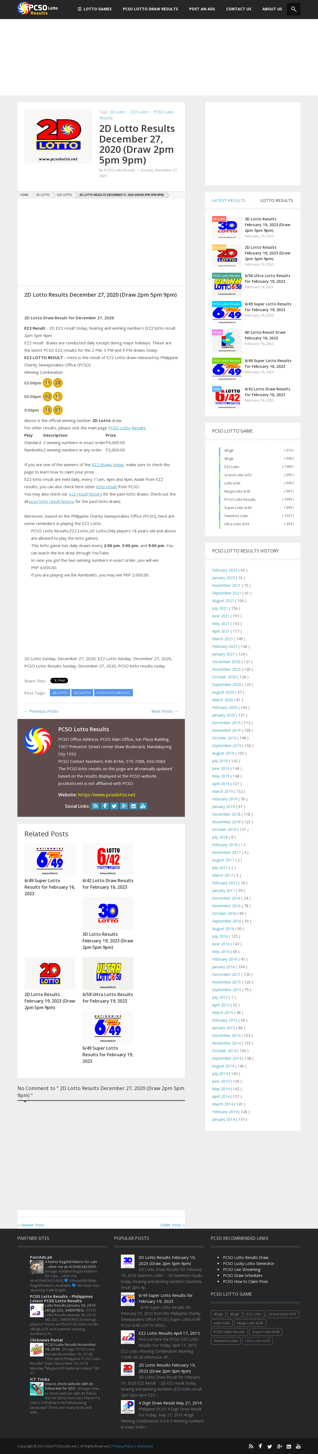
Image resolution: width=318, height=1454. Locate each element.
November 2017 (227, 852)
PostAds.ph (41, 1257)
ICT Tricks (40, 1379)
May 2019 (221, 776)
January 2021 (224, 654)
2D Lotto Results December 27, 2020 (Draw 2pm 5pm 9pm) (137, 144)
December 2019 (226, 722)
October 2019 (224, 737)
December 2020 (226, 661)
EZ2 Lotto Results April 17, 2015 (169, 1333)
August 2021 (223, 600)
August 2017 (223, 860)
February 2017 (225, 882)
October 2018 (224, 829)
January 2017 (224, 890)
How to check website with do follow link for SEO (69, 1386)
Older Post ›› (172, 1225)
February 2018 (225, 844)
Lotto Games (95, 8)
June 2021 (221, 615)
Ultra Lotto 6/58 (236, 523)
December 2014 (226, 1035)
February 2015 (225, 1020)
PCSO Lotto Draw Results (147, 8)
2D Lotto (219, 247)
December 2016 (226, 898)
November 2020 (227, 669)
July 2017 (220, 867)
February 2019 (225, 799)
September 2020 (227, 684)
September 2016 (227, 921)
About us (269, 8)
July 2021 (220, 608)
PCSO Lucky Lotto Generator (248, 1263)
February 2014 (225, 1111)
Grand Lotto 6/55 (238, 474)
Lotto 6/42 (232, 483)
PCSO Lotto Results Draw (245, 1257)
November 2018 (227, 821)
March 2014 (223, 1104)
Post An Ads (199, 8)
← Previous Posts (41, 711)
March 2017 (223, 875)
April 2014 (221, 1096)
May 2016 (221, 951)
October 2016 (224, 913)
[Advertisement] (159, 57)
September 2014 (227, 1058)
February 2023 (225, 570)
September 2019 (227, 745)
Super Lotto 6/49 (237, 507)
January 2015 (224, 1027)
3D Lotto (219, 219)
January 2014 (224, 1119)
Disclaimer (145, 1446)
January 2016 (224, 966)
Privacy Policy (123, 1446)
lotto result (106, 486)
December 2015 (226, 974)
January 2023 (224, 577)
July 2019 (220, 760)
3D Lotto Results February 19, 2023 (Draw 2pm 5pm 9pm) (267, 224)
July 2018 (220, 837)
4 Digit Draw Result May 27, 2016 (170, 1403)
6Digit (217, 332)
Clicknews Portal (46, 1340)
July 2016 (220, 936)
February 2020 (225, 707)
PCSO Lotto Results (127, 427)
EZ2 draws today (108, 464)
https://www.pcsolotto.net (107, 795)
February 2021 (225, 646)
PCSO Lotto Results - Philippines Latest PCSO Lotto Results (61, 1298)
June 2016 (221, 943)
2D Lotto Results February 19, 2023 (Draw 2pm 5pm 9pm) (267, 253)
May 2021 (221, 623)
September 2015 (227, 989)
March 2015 (223, 1012)
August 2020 (223, 692)
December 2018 (226, 814)
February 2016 (225, 959)
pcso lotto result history (51, 501)
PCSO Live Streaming (241, 1269)
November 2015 (227, 982)
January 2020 (224, 715)
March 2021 (223, 638)
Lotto (217, 389)
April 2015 (221, 1004)
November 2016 (227, 905)
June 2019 (221, 768)
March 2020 (223, 699)
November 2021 (227, 585)
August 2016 (223, 928)
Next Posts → (164, 711)
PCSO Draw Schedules (242, 1275)
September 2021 (227, 593)
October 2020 (224, 676)
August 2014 (223, 1066)
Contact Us (236, 8)
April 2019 (221, 783)
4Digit (228, 450)
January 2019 (224, 806)
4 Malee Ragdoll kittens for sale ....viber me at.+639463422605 (71, 1264)
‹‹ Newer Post (30, 1225)
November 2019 (227, 730)
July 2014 (220, 1073)
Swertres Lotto (236, 515)
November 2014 (227, 1043)
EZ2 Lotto (231, 466)
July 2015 (220, 997)
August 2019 (223, 753)
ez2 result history (85, 494)
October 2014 (224, 1050)
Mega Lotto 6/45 (237, 491)
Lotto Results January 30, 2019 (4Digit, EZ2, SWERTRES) (70, 1307)
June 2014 (221, 1081)
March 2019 (223, 791)
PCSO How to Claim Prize (245, 1281)
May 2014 (221, 1088)
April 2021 (221, 631)
